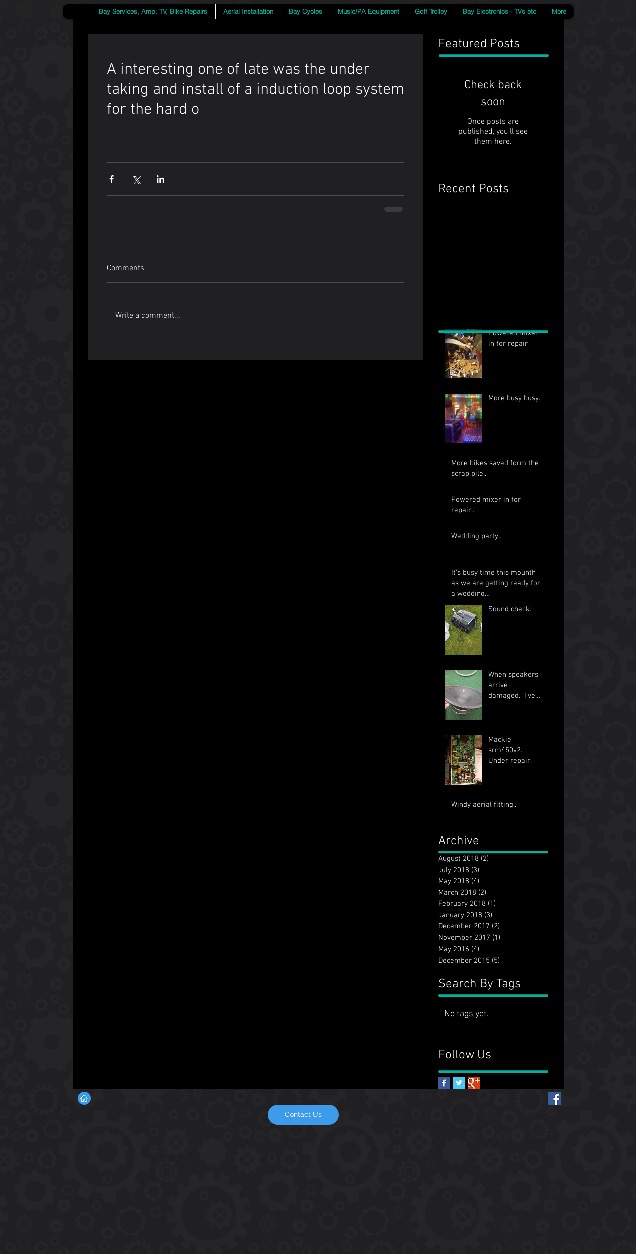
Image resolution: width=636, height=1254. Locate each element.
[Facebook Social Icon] (554, 1098)
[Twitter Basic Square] (459, 1083)
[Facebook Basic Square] (444, 1083)
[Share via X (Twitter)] (136, 179)
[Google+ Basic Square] (474, 1083)
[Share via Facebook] (111, 179)
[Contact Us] (303, 1115)
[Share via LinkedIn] (160, 179)
